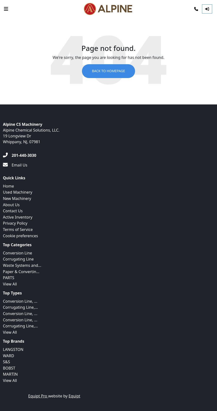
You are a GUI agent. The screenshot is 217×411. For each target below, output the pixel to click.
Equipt (74, 396)
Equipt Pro (38, 396)
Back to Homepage (108, 71)
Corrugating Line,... (20, 307)
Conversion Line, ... (20, 301)
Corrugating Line (18, 259)
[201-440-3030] (19, 155)
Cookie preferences (20, 235)
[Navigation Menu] (6, 9)
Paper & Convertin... (21, 271)
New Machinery (17, 198)
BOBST (9, 368)
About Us (11, 204)
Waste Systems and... (22, 265)
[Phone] (196, 9)
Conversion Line (17, 253)
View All (10, 284)
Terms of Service (18, 229)
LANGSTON (13, 349)
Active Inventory (17, 217)
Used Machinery (17, 192)
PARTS (8, 277)
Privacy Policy (15, 223)
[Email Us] (15, 165)
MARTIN (10, 374)
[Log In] (207, 9)
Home (8, 186)
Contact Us (13, 210)
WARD (8, 355)
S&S (6, 361)
